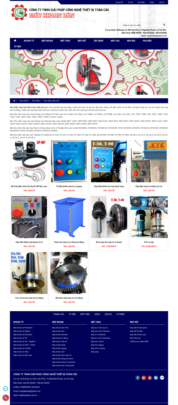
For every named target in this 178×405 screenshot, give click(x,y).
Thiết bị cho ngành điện (139, 341)
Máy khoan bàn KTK (60, 328)
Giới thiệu (141, 2)
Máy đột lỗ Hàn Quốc (138, 328)
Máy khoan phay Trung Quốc (63, 362)
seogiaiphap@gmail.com (157, 36)
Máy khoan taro (58, 331)
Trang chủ (119, 2)
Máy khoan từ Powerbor (22, 328)
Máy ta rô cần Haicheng (100, 338)
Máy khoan (47, 40)
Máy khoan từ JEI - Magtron (24, 341)
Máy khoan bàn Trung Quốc (63, 365)
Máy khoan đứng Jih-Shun (62, 359)
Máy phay (95, 352)
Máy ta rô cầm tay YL (99, 328)
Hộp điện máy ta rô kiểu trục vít (148, 186)
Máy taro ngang (97, 345)
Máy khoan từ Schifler (22, 348)
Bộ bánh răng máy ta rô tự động (69, 298)
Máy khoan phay (58, 345)
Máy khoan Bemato (60, 335)
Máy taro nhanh (97, 341)
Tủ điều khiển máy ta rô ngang (69, 186)
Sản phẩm (24, 101)
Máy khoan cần (58, 352)
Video (152, 2)
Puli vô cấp (149, 242)
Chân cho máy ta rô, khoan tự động (69, 242)
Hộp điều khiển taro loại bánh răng (109, 186)
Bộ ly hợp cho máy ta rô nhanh (109, 242)
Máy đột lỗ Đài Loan (138, 335)
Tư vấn (130, 2)
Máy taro (65, 40)
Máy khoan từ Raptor (21, 331)
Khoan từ (29, 40)
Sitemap (120, 314)
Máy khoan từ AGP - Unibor (24, 345)
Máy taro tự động (98, 348)
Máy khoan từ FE (20, 338)
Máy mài (131, 40)
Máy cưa (115, 40)
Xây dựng (98, 40)
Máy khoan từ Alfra (20, 352)
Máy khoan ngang (59, 348)
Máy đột (82, 40)
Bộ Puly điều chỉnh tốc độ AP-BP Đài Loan (29, 186)
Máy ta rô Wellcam (98, 335)
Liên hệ (161, 2)
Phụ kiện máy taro (51, 101)
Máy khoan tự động (60, 338)
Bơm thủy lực (135, 338)
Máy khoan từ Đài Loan (22, 355)
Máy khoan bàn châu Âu (62, 355)
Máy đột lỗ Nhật (136, 331)
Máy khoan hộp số (59, 341)
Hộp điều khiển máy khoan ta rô (29, 242)
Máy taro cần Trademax (100, 331)
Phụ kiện (147, 40)
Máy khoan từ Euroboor (22, 335)
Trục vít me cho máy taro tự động (29, 298)
